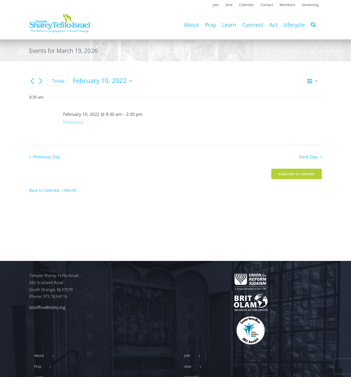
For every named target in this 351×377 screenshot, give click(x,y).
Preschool (73, 122)
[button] (313, 24)
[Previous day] (32, 81)
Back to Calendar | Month (53, 190)
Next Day (308, 157)
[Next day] (40, 81)
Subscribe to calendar (296, 174)
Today (58, 81)
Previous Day (46, 157)
